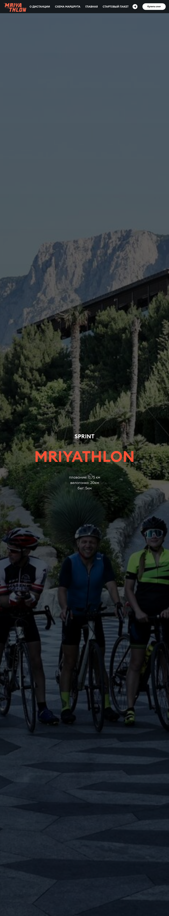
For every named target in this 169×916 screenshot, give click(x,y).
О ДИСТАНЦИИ (40, 6)
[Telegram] (135, 6)
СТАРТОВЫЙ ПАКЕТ (116, 6)
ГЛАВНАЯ (91, 6)
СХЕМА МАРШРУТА (67, 6)
